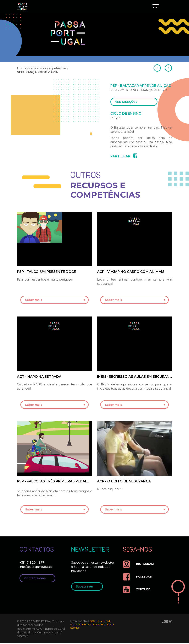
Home (21, 68)
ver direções (135, 102)
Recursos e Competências (47, 68)
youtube (137, 590)
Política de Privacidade (84, 626)
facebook (138, 577)
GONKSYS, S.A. (101, 622)
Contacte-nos (38, 579)
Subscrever (88, 588)
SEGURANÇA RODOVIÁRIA (37, 72)
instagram (139, 565)
